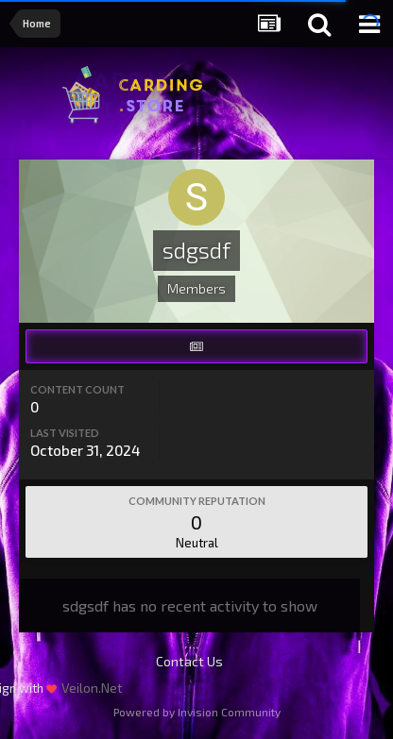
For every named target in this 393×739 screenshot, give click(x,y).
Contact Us (189, 661)
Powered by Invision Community (197, 711)
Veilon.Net (92, 688)
